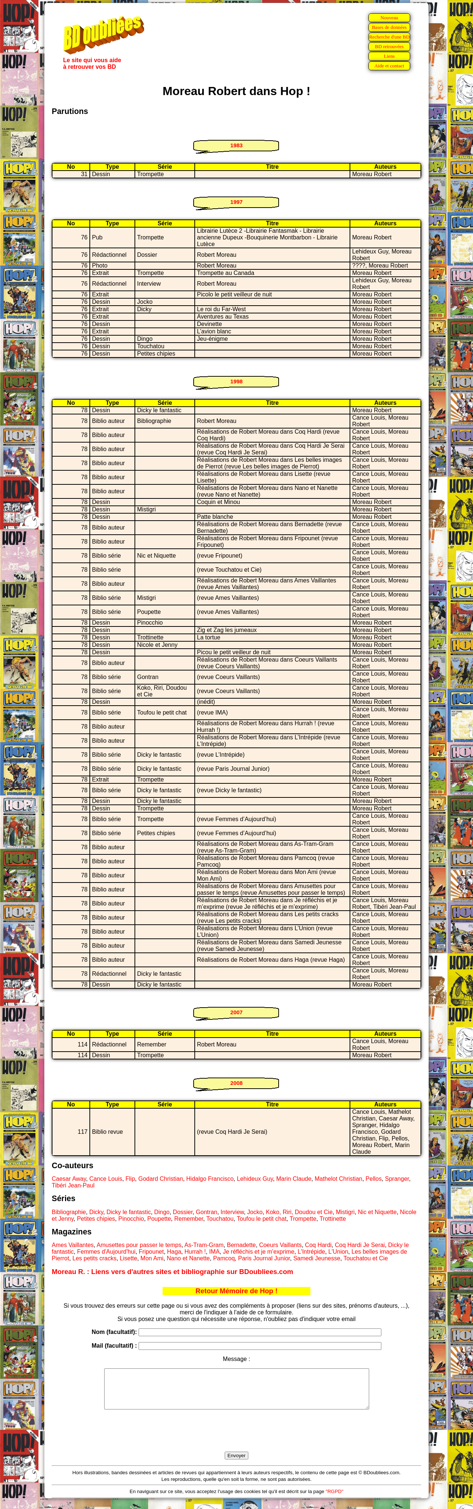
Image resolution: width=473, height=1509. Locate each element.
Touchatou (220, 1219)
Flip (130, 1179)
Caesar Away (69, 1179)
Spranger (397, 1179)
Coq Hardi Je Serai (360, 1245)
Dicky (96, 1212)
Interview (232, 1212)
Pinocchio (131, 1219)
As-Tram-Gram (204, 1245)
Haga (174, 1251)
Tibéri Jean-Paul (73, 1185)
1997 (236, 202)
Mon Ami (151, 1258)
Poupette (159, 1219)
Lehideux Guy (255, 1179)
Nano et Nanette (188, 1258)
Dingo (162, 1212)
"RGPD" (334, 1499)
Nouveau (389, 17)
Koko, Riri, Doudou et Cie (299, 1212)
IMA (214, 1251)
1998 (236, 381)
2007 (236, 1012)
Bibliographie (69, 1212)
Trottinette (333, 1219)
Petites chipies (96, 1219)
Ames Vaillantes (73, 1245)
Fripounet (151, 1251)
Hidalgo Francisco (210, 1179)
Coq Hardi (318, 1245)
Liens (389, 56)
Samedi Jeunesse (316, 1258)
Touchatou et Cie (365, 1258)
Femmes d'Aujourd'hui (106, 1251)
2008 (236, 1083)
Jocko (255, 1212)
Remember (188, 1219)
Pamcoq (224, 1258)
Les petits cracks (94, 1258)
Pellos (373, 1179)
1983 (236, 145)
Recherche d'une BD (389, 37)
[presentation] (236, 1439)
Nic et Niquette (377, 1212)
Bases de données (389, 27)
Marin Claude (293, 1179)
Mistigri (345, 1212)
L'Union (338, 1251)
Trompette (303, 1219)
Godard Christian (160, 1179)
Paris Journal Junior (264, 1258)
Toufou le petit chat (261, 1219)
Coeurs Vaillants (280, 1245)
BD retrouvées (389, 46)
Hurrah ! (195, 1251)
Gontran (206, 1212)
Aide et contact (389, 65)
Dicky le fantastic (128, 1212)
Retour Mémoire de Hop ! (236, 1291)
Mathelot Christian (338, 1179)
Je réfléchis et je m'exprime (258, 1251)
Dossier (183, 1212)
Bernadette (241, 1245)
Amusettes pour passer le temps (139, 1245)
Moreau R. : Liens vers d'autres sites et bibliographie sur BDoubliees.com (172, 1272)
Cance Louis (105, 1179)
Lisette (128, 1258)
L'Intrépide (311, 1251)
